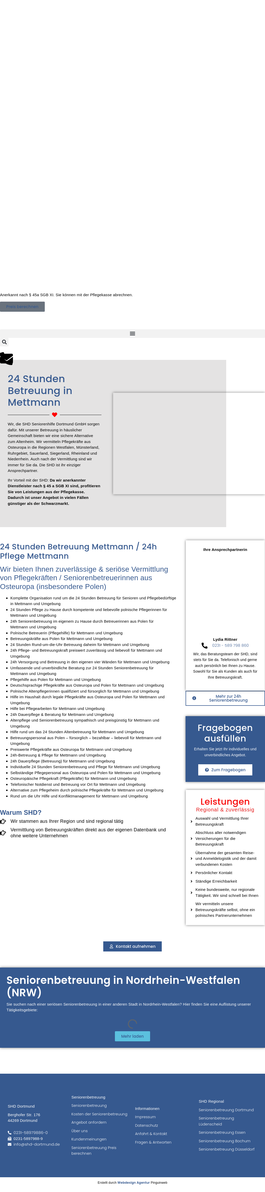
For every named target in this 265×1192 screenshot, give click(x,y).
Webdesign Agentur (133, 1182)
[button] (132, 333)
